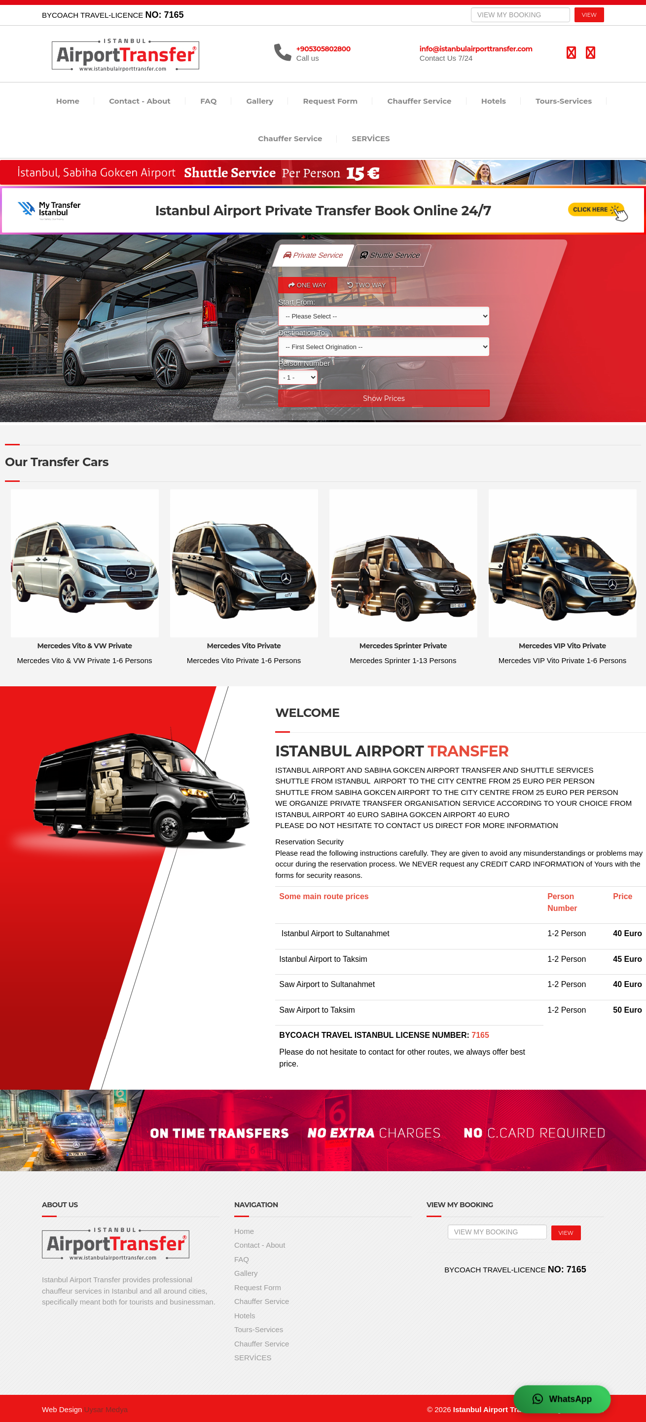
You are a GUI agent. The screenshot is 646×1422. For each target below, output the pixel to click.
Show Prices (384, 398)
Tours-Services (564, 101)
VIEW (589, 14)
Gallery (260, 101)
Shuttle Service (395, 251)
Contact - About (140, 101)
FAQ (208, 101)
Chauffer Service (420, 101)
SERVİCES (371, 138)
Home (67, 101)
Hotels (493, 101)
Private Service (314, 255)
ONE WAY (307, 285)
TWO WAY (366, 285)
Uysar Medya (106, 1409)
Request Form (330, 101)
